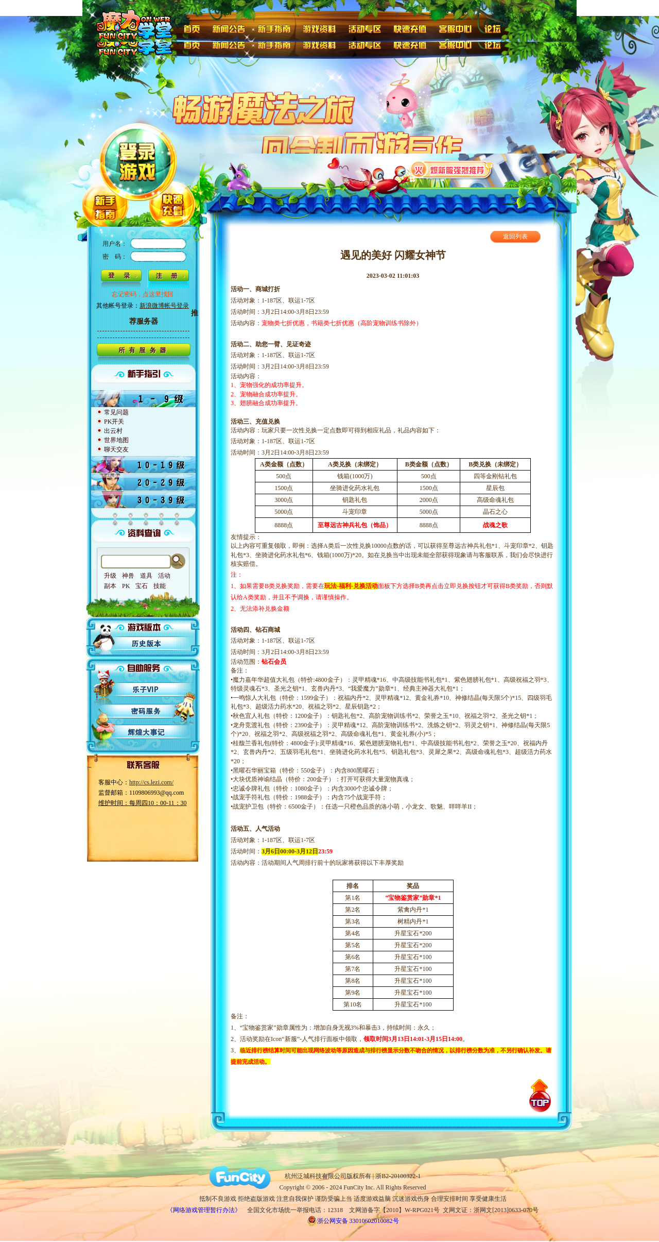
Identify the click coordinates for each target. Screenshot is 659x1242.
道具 (146, 575)
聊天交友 (116, 449)
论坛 (495, 28)
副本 (110, 586)
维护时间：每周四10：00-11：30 (142, 803)
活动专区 (365, 28)
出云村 (113, 430)
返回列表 (515, 236)
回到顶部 (540, 1095)
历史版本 (147, 643)
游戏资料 (320, 28)
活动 (164, 575)
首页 (191, 28)
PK (126, 586)
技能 (159, 586)
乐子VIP (147, 689)
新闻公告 (228, 28)
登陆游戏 (138, 144)
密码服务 (147, 710)
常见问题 (116, 412)
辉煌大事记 (147, 732)
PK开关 (114, 421)
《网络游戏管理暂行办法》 (204, 1210)
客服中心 (456, 28)
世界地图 (116, 440)
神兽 (128, 575)
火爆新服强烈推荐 (451, 169)
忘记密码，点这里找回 (143, 294)
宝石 (141, 586)
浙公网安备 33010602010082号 (353, 1221)
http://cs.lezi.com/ (151, 782)
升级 (110, 575)
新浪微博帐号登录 (164, 305)
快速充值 (410, 28)
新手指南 (274, 28)
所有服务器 (143, 353)
